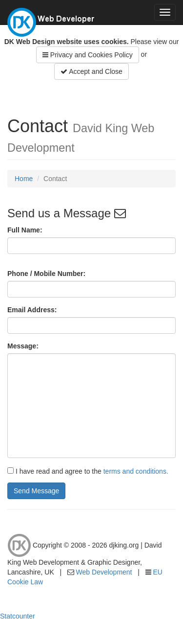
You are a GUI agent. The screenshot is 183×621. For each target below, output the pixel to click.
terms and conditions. (135, 471)
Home (24, 179)
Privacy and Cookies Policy (87, 55)
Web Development (104, 572)
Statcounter (17, 616)
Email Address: (32, 310)
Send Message (36, 491)
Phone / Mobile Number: (46, 273)
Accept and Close (91, 71)
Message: (23, 346)
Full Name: (24, 230)
